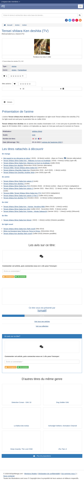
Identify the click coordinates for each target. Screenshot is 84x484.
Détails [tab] (9, 102)
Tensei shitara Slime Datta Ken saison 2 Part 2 (20, 195)
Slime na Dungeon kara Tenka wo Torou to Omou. (21, 231)
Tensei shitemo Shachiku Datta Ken (16, 170)
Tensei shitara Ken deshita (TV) (15, 198)
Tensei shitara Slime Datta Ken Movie (17, 220)
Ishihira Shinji (37, 131)
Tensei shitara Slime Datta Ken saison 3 (18, 181)
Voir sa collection (42, 326)
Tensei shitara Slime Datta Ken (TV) (16, 186)
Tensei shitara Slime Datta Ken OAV (16, 209)
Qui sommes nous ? (68, 474)
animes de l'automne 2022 (52, 142)
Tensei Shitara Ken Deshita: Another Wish (18, 172)
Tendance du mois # (42, 57)
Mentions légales (30, 474)
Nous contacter (9, 476)
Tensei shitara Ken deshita (13, 165)
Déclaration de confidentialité (49, 474)
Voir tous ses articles (42, 321)
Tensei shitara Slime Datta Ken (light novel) (19, 229)
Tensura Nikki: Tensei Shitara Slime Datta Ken (20, 168)
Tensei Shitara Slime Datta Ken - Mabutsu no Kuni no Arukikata (26, 160)
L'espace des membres (10, 2)
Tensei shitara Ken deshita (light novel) (17, 233)
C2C (33, 135)
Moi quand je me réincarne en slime (16, 158)
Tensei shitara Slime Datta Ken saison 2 (18, 188)
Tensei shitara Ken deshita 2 (13, 184)
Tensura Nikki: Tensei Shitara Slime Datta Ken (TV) (22, 193)
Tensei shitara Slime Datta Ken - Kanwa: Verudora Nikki (24, 206)
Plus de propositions (43, 456)
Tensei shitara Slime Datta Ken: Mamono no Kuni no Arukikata (26, 163)
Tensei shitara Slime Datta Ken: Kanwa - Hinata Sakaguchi (25, 211)
